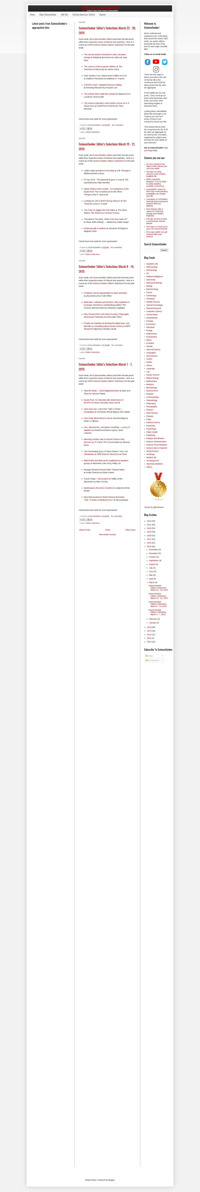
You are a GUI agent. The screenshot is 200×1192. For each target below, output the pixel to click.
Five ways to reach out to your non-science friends (157, 228)
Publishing (150, 435)
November (153, 553)
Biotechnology (152, 289)
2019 (149, 532)
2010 (149, 642)
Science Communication (156, 441)
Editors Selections (93, 132)
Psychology (151, 429)
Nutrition (149, 394)
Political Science (153, 422)
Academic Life (152, 264)
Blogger (111, 1180)
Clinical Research (153, 308)
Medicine (150, 384)
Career (149, 292)
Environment (151, 337)
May (151, 575)
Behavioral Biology (154, 283)
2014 (149, 627)
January (153, 623)
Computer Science (154, 311)
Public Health (151, 432)
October (153, 557)
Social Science (152, 451)
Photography (151, 407)
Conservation (152, 314)
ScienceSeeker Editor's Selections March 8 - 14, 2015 (158, 604)
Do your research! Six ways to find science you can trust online (156, 166)
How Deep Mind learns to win (97, 418)
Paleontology (151, 400)
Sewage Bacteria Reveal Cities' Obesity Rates (104, 469)
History (149, 365)
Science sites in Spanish (156, 448)
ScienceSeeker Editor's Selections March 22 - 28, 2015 (158, 588)
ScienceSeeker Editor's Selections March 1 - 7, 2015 (157, 612)
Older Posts (130, 530)
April (151, 579)
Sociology (150, 454)
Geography (151, 353)
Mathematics (151, 381)
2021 (149, 525)
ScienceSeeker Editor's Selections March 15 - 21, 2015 (158, 596)
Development (151, 318)
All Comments (152, 660)
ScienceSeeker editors (103, 39)
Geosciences (152, 356)
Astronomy (150, 280)
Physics (149, 410)
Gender (149, 346)
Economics (151, 324)
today (111, 170)
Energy (149, 330)
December (153, 550)
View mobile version (107, 534)
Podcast (149, 416)
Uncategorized (152, 461)
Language (150, 368)
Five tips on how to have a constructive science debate (156, 221)
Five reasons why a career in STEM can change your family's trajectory (155, 212)
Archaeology (151, 270)
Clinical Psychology (154, 305)
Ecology (149, 321)
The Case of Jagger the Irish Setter (99, 210)
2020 (149, 528)
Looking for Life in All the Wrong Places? (102, 201)
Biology (149, 286)
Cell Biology (151, 296)
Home (32, 14)
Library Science (152, 375)
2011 (149, 638)
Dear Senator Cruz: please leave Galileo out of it (105, 75)
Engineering (151, 334)
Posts (149, 656)
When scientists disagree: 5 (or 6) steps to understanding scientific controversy (156, 182)
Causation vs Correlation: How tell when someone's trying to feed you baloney (157, 202)
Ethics (149, 340)
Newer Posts (84, 530)
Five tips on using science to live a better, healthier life (156, 174)
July (151, 568)
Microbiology (151, 388)
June (151, 571)
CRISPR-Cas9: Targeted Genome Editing (103, 85)
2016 (149, 543)
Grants (149, 359)
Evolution (150, 343)
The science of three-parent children (100, 66)
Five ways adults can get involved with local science (156, 234)
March (152, 582)
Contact (102, 14)
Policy (148, 419)
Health (149, 362)
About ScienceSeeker (47, 14)
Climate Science (153, 302)
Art (147, 273)
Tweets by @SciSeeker (154, 507)
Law (148, 372)
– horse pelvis (102, 479)
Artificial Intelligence (154, 276)
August (152, 564)
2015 (149, 546)
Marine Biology (152, 378)
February (153, 619)
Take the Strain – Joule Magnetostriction (101, 391)
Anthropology (152, 267)
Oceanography (152, 397)
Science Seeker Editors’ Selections (108, 45)
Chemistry (150, 299)
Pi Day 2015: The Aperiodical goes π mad (103, 179)
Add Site (64, 14)
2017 (149, 539)
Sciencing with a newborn (95, 228)
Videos (149, 467)
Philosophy (151, 403)
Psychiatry (150, 426)
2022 (149, 521)
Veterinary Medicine (154, 464)
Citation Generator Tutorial (84, 14)
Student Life (151, 457)
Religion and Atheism (155, 438)
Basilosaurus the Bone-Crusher (98, 488)
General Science (153, 349)
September (154, 560)
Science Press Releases (156, 445)
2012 (149, 634)
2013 (149, 631)
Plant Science (152, 413)
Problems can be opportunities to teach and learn (105, 293)
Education (150, 327)
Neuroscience (152, 391)
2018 (149, 536)
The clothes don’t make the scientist (100, 94)
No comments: (117, 125)
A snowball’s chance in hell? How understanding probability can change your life (156, 192)
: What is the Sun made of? (115, 219)
